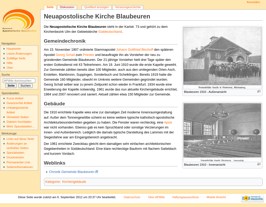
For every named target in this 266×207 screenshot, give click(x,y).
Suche (6, 74)
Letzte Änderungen (19, 53)
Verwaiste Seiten (17, 117)
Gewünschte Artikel (19, 103)
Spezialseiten (15, 152)
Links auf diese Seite (20, 138)
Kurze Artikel (14, 98)
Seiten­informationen (19, 167)
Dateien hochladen (18, 121)
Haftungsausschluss (185, 197)
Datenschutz (132, 197)
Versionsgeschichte (128, 7)
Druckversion (15, 157)
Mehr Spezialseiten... (20, 126)
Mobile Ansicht (216, 197)
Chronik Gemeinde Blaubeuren (71, 172)
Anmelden (253, 2)
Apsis (168, 122)
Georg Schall (65, 55)
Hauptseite (13, 48)
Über (9, 67)
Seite (50, 7)
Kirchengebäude (74, 182)
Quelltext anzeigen (96, 7)
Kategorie (52, 182)
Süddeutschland (110, 32)
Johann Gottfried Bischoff (134, 49)
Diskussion (67, 7)
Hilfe (9, 62)
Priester (88, 55)
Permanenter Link (18, 162)
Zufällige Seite (15, 58)
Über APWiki (156, 197)
